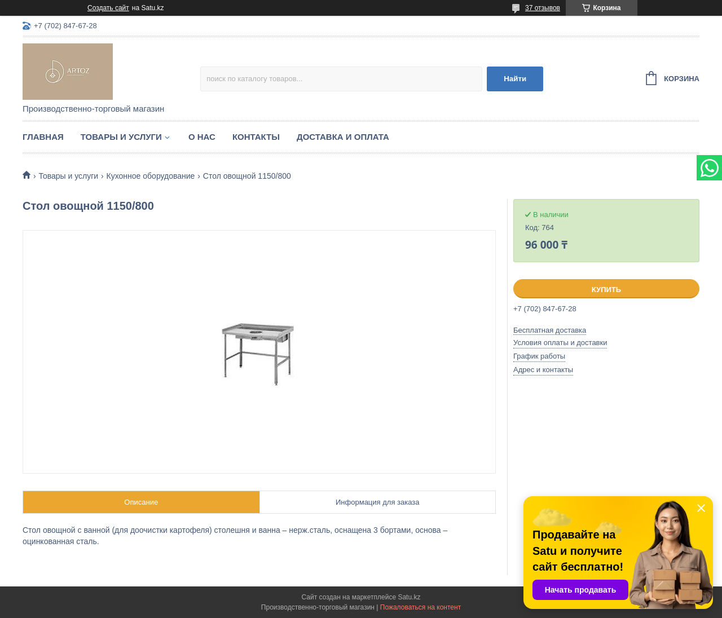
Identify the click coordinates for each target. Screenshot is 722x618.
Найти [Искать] (515, 78)
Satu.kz (409, 597)
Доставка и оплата (343, 137)
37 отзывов (542, 8)
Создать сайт (108, 8)
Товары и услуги (121, 137)
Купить (606, 289)
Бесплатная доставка (549, 330)
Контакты (256, 137)
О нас (201, 137)
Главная (43, 137)
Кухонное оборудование (151, 175)
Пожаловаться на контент (420, 607)
